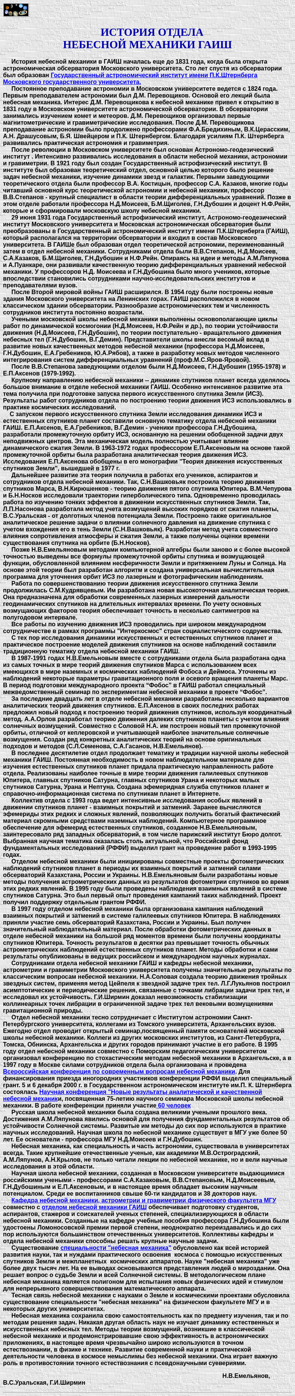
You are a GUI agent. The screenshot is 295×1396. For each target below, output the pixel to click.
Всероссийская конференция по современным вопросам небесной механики (119, 1071)
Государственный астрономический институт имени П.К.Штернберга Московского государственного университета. (130, 78)
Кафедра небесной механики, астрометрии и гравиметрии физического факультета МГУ (143, 1200)
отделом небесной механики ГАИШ (94, 1207)
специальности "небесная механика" (115, 1248)
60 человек (173, 1105)
